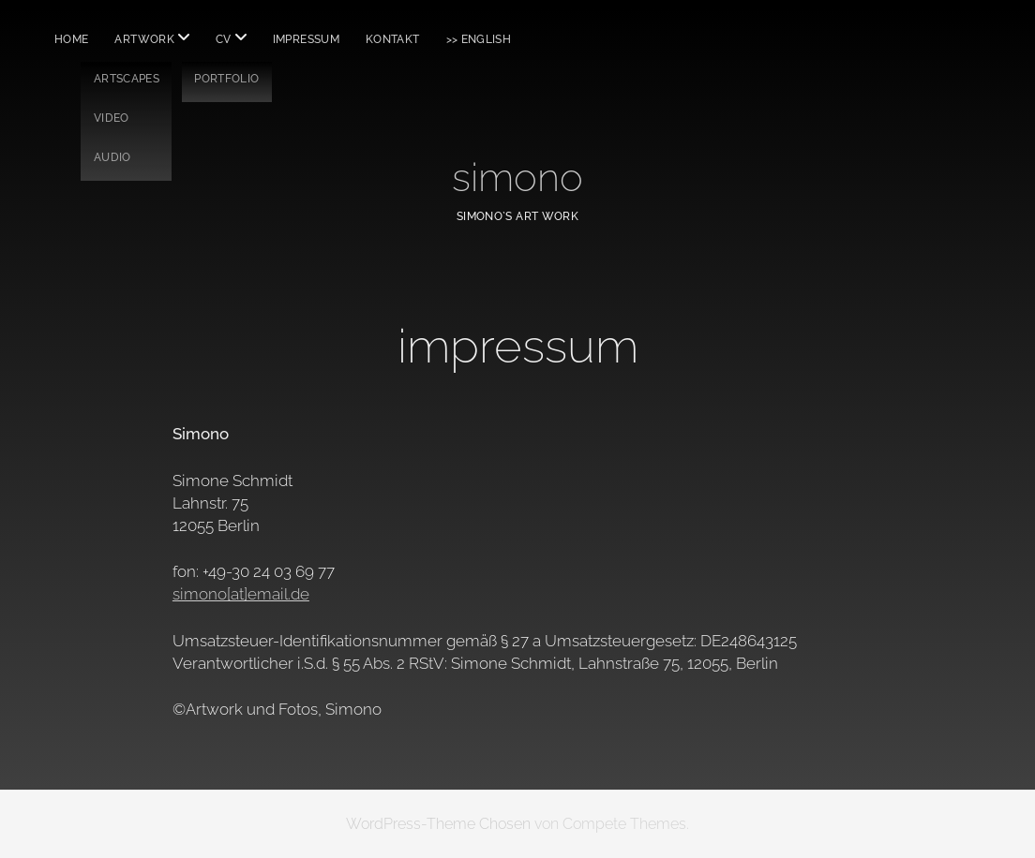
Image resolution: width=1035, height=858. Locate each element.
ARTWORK (144, 39)
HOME (71, 39)
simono (517, 177)
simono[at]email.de (240, 593)
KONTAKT (393, 39)
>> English (479, 39)
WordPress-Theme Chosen (438, 824)
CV (224, 39)
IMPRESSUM (306, 39)
